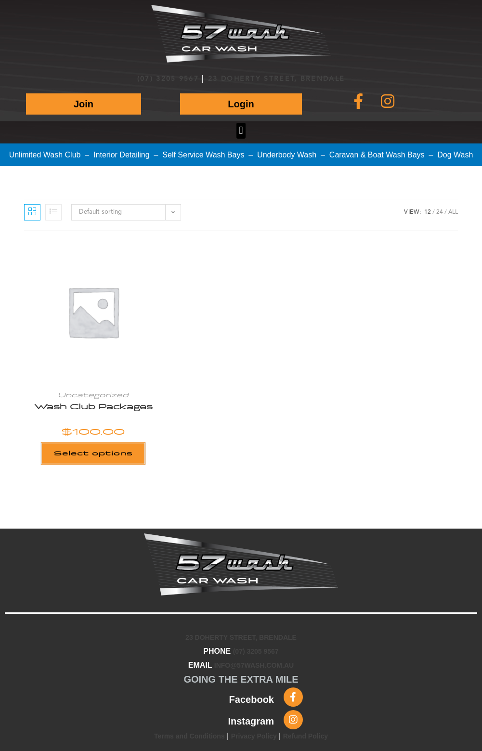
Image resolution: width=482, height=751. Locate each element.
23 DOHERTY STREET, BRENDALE (276, 79)
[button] (241, 131)
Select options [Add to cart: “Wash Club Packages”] (93, 453)
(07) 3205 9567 (168, 79)
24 (439, 212)
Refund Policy (305, 736)
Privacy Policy (254, 736)
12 (427, 212)
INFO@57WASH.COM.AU (254, 665)
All (453, 212)
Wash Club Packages (93, 406)
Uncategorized (93, 395)
